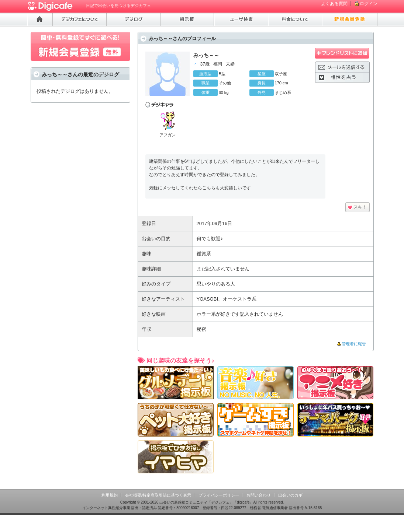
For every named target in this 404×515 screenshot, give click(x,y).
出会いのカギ (290, 495)
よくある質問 (334, 3)
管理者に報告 (354, 343)
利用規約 (109, 495)
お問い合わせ (258, 495)
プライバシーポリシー (218, 495)
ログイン (368, 3)
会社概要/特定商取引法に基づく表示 (158, 495)
